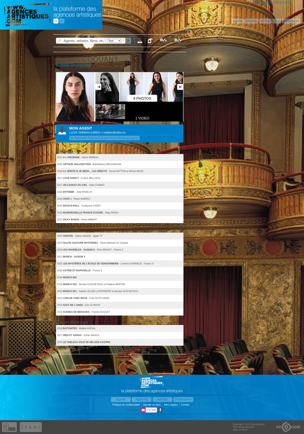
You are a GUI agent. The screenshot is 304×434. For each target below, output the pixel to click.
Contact (185, 404)
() (95, 132)
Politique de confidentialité (126, 404)
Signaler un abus (152, 404)
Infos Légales (171, 404)
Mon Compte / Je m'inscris (272, 2)
